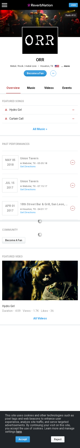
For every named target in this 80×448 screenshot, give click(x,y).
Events (67, 88)
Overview (13, 88)
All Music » (40, 129)
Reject (57, 439)
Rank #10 (71, 15)
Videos (49, 88)
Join (73, 5)
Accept (23, 439)
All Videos (40, 318)
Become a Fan (35, 73)
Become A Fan (13, 240)
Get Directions (27, 166)
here (19, 431)
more (67, 66)
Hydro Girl (8, 306)
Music (31, 88)
